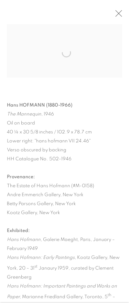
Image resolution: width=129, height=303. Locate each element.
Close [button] (117, 15)
